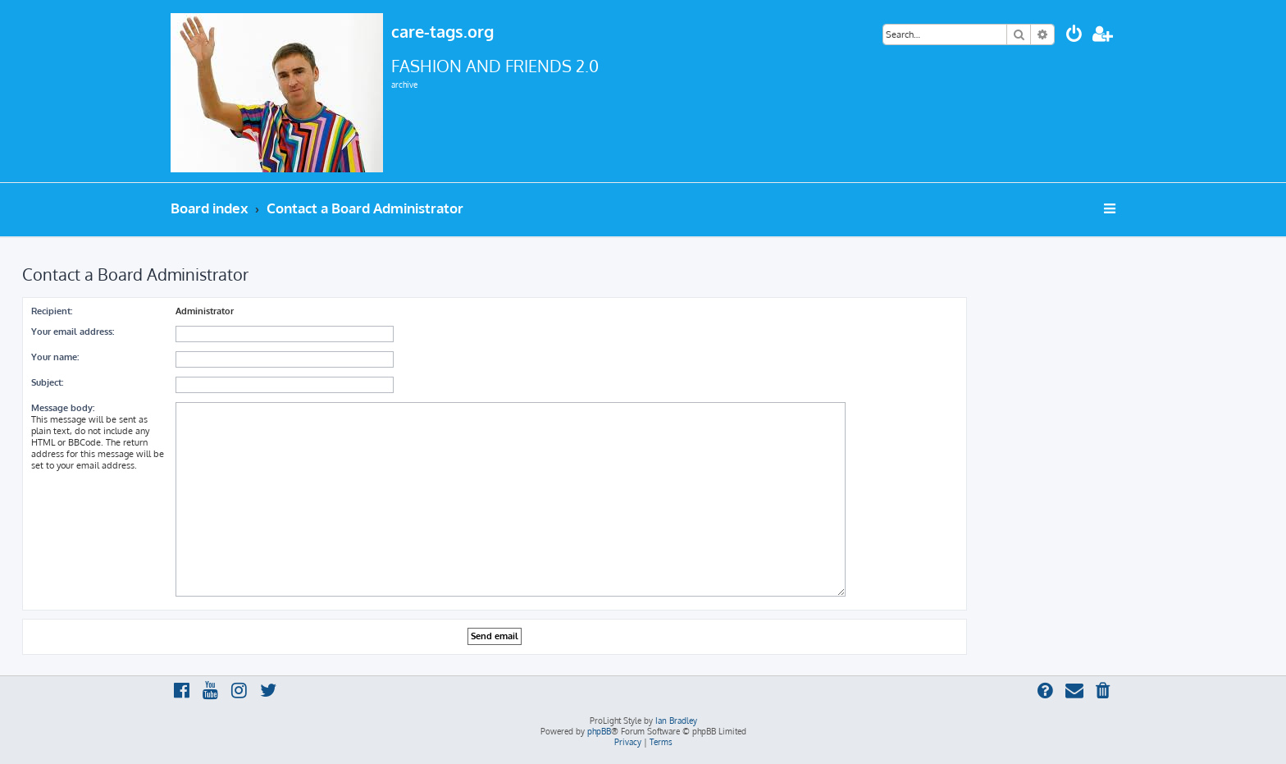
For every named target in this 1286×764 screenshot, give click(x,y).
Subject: (47, 382)
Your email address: (72, 331)
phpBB (599, 731)
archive (404, 84)
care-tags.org (442, 31)
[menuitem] (1074, 36)
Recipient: (51, 311)
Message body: (62, 408)
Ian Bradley (676, 720)
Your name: (55, 357)
